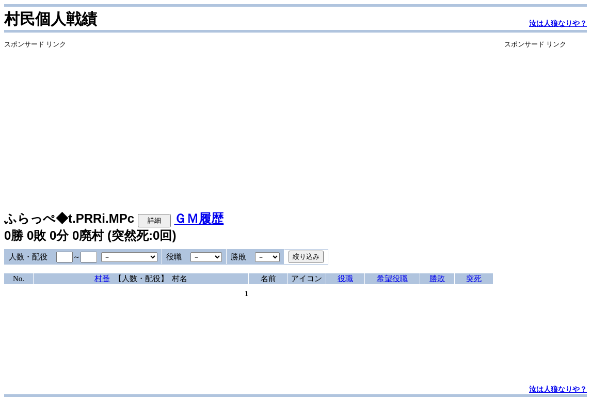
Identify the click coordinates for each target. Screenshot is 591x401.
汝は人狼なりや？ (558, 23)
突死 (474, 278)
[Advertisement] (248, 121)
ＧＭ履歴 (198, 218)
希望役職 (392, 278)
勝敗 (437, 278)
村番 (102, 278)
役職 (345, 278)
